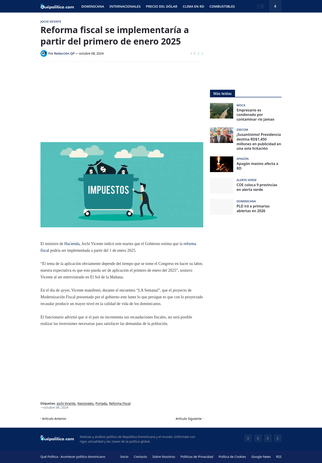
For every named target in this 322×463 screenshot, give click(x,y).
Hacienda (72, 243)
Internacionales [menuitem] (124, 6)
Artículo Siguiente (189, 418)
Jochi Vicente (66, 403)
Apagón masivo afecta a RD (257, 166)
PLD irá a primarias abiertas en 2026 (253, 208)
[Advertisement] (121, 98)
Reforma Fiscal (120, 403)
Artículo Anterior (54, 418)
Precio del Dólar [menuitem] (161, 6)
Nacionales (85, 403)
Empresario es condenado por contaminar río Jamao (255, 115)
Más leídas (222, 93)
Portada (101, 403)
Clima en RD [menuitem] (193, 6)
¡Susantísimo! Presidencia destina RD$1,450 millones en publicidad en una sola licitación (259, 141)
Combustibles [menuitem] (222, 6)
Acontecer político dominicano (83, 456)
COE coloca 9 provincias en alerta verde (257, 187)
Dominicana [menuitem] (92, 6)
